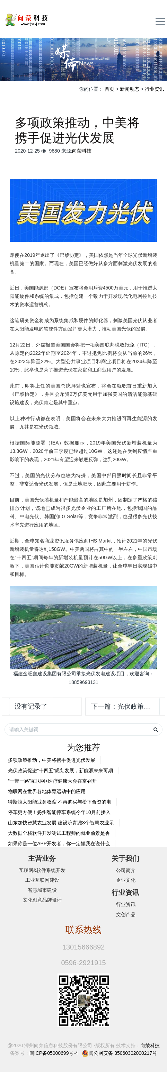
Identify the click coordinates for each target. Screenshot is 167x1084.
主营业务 (42, 858)
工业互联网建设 (42, 880)
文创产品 (125, 914)
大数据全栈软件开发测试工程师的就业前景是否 (59, 833)
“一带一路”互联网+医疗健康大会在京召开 (52, 781)
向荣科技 (81, 151)
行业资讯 (154, 89)
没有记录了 (31, 706)
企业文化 (125, 880)
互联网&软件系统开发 (42, 870)
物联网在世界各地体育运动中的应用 (47, 791)
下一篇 (125, 706)
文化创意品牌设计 (42, 900)
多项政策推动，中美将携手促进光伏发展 (51, 760)
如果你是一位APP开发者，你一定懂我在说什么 (59, 843)
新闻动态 (129, 89)
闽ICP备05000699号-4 (53, 1053)
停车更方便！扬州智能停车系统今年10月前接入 (59, 812)
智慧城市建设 (42, 890)
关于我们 (125, 858)
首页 (109, 89)
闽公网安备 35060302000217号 (123, 1053)
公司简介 (125, 870)
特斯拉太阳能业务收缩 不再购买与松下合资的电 (59, 802)
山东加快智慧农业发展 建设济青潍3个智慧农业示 (61, 822)
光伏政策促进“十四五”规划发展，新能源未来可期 (60, 770)
